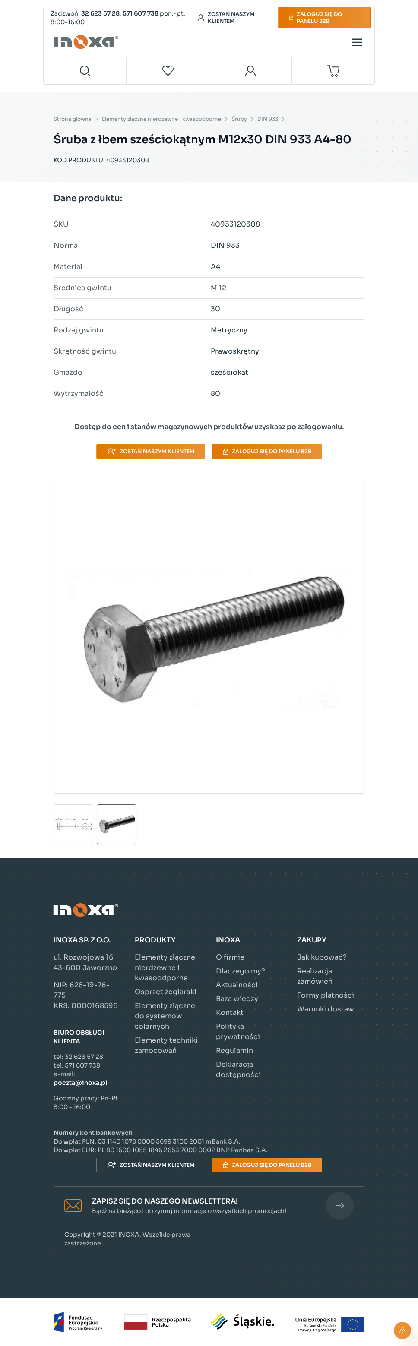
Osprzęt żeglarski (165, 991)
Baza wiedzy (237, 998)
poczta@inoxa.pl (80, 1083)
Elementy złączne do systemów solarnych (165, 1016)
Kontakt (230, 1012)
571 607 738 (140, 13)
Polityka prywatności (238, 1031)
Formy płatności (325, 995)
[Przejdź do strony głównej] (87, 42)
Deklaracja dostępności (238, 1069)
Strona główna (73, 119)
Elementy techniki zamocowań (166, 1045)
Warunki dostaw (325, 1009)
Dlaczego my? (240, 971)
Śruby (239, 119)
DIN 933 (267, 119)
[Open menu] (357, 42)
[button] (209, 1206)
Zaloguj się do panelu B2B (315, 17)
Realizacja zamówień (314, 976)
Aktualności (237, 984)
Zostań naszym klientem (226, 17)
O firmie (230, 957)
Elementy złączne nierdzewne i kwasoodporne (161, 119)
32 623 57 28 (100, 13)
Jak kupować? (322, 957)
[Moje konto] (250, 70)
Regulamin (234, 1050)
